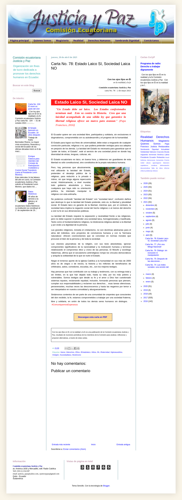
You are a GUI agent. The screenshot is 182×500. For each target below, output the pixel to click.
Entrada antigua (123, 444)
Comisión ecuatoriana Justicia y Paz (27, 59)
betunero (166, 163)
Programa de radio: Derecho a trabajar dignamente (150, 66)
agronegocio (157, 163)
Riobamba (161, 157)
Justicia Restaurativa (159, 146)
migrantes (144, 155)
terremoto (152, 155)
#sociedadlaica (65, 355)
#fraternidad (105, 352)
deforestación (164, 165)
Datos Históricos (32, 193)
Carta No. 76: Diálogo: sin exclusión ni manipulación (156, 252)
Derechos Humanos (99, 40)
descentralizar (145, 168)
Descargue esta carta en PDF (92, 317)
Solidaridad (144, 152)
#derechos (70, 352)
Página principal (19, 40)
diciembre (150, 205)
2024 (146, 191)
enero (148, 282)
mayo (148, 231)
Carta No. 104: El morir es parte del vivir (34, 106)
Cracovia (160, 152)
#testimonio (76, 355)
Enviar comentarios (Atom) (74, 449)
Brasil (167, 157)
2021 (146, 202)
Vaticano (153, 152)
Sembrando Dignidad (127, 40)
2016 (146, 301)
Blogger (106, 486)
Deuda (166, 152)
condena (154, 165)
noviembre (150, 209)
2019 (146, 290)
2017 (146, 298)
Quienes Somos (42, 40)
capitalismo (144, 165)
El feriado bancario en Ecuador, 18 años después (34, 131)
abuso (148, 163)
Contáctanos (151, 40)
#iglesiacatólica (116, 352)
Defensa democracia (147, 160)
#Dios (77, 352)
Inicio (93, 444)
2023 (146, 194)
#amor (63, 352)
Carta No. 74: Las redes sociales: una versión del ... (157, 267)
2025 (146, 187)
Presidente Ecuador (148, 157)
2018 (146, 294)
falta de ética (157, 168)
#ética (93, 352)
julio (148, 224)
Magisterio (62, 40)
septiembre (151, 216)
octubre (149, 213)
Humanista (159, 160)
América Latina (163, 155)
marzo (149, 274)
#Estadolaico (86, 352)
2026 (146, 183)
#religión (55, 355)
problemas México (151, 171)
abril (148, 235)
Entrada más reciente (61, 444)
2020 (146, 286)
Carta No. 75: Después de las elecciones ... (156, 260)
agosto (149, 220)
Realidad (78, 40)
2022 (146, 198)
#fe (98, 352)
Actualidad (165, 149)
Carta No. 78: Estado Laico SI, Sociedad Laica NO (156, 239)
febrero (149, 278)
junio (148, 228)
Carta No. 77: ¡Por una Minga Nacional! (155, 245)
